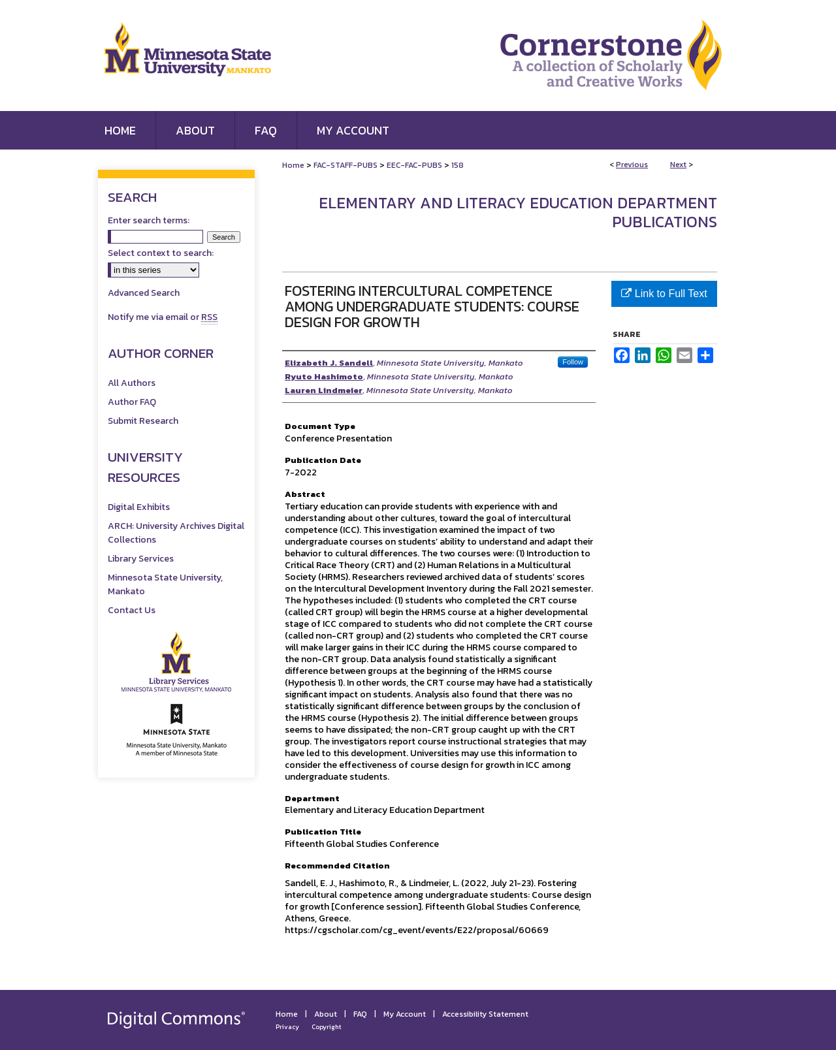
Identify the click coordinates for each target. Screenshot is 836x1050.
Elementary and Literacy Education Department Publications (518, 212)
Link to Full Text (664, 293)
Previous (632, 164)
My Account (404, 1014)
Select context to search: (161, 253)
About (325, 1014)
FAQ (360, 1014)
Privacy (287, 1027)
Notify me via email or (162, 317)
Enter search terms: (148, 220)
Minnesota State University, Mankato (165, 584)
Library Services (141, 558)
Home (293, 165)
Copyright (327, 1027)
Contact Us (131, 610)
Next (678, 164)
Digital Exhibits (139, 507)
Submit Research (143, 421)
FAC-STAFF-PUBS (346, 165)
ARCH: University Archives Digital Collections (176, 533)
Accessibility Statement (485, 1014)
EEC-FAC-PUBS (414, 165)
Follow (572, 362)
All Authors (131, 383)
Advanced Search (144, 293)
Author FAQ (132, 402)
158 (457, 165)
